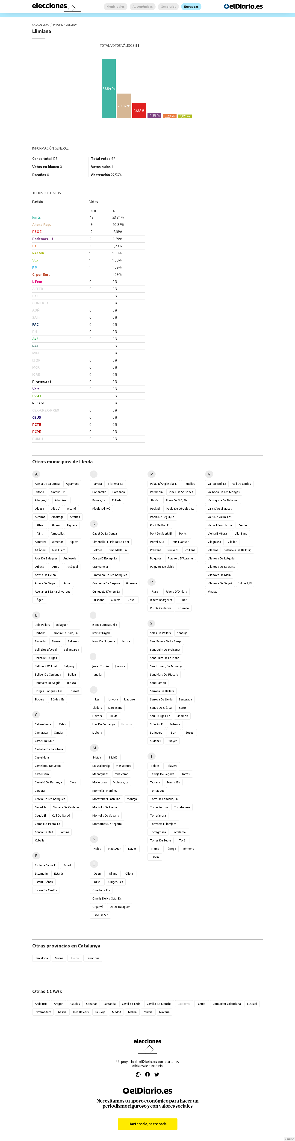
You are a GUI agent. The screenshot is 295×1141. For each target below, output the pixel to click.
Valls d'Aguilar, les (220, 508)
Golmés (97, 550)
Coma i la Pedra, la (47, 824)
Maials (97, 757)
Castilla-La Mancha (159, 1004)
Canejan (59, 732)
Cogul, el (40, 815)
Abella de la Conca (47, 483)
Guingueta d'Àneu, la (106, 591)
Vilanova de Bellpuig (237, 550)
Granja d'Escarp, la (104, 558)
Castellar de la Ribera (49, 749)
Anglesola (69, 558)
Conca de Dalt (44, 832)
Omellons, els (101, 890)
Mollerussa (99, 782)
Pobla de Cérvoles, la (180, 508)
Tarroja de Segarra (162, 774)
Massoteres (123, 766)
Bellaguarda (71, 649)
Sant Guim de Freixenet (165, 649)
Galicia (62, 1012)
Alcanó (71, 508)
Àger (40, 600)
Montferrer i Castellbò (106, 799)
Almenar (57, 542)
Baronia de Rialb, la (65, 633)
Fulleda (116, 500)
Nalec (97, 848)
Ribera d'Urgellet (161, 600)
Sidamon (182, 716)
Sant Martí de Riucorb (164, 674)
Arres (55, 566)
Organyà (97, 907)
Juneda (97, 674)
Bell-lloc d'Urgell (46, 649)
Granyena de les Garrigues (109, 575)
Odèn (97, 873)
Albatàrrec (61, 500)
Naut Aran (114, 848)
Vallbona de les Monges (224, 492)
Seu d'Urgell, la (160, 716)
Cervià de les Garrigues (50, 799)
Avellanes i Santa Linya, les (52, 591)
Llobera (97, 732)
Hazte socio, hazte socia (148, 1124)
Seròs (182, 707)
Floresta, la (115, 483)
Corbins (64, 832)
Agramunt (72, 483)
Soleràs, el (156, 724)
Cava (73, 782)
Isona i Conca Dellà (104, 624)
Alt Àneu (40, 550)
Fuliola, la (99, 500)
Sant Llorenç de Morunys (166, 666)
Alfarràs (75, 517)
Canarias (91, 1004)
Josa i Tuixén (100, 666)
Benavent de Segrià (47, 683)
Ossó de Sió (100, 915)
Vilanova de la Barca (221, 566)
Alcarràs (40, 517)
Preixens (173, 550)
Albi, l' (55, 508)
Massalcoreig (101, 766)
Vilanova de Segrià (220, 583)
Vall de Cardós (241, 483)
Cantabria (109, 1004)
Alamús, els (58, 492)
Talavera (171, 766)
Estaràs (59, 873)
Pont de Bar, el (159, 525)
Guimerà (131, 583)
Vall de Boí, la (217, 483)
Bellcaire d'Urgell (46, 658)
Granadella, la (118, 550)
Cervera (40, 790)
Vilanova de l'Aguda (221, 558)
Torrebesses (182, 807)
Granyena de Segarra (106, 583)
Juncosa (120, 666)
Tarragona (93, 958)
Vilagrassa (214, 542)
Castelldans (42, 757)
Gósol (131, 600)
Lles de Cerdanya (103, 724)
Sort (173, 732)
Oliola (129, 873)
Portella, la (157, 542)
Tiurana (155, 782)
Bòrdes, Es (57, 699)
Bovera (39, 699)
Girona (59, 958)
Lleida (114, 716)
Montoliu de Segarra (105, 815)
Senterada (185, 699)
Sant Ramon (158, 683)
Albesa (39, 508)
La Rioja (100, 1012)
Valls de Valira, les (220, 517)
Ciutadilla (41, 807)
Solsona (175, 724)
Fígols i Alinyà (101, 508)
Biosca (71, 683)
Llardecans (115, 707)
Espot (67, 865)
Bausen (57, 641)
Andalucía (41, 1004)
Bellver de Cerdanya (48, 674)
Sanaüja (182, 633)
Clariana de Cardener (66, 807)
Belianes (73, 641)
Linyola (113, 699)
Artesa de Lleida (45, 575)
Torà (182, 840)
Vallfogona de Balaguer (223, 500)
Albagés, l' (42, 500)
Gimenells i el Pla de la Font (110, 542)
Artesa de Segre (45, 583)
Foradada (118, 492)
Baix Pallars (42, 624)
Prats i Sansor (180, 542)
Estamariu (41, 873)
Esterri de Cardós (46, 890)
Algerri (55, 525)
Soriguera (156, 732)
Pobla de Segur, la (162, 517)
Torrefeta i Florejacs (163, 824)
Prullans (190, 550)
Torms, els (173, 782)
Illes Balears (81, 1012)
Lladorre (129, 699)
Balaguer (62, 624)
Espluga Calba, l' (45, 865)
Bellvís (72, 674)
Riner (183, 600)
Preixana (155, 550)
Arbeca (39, 566)
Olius (97, 882)
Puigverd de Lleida (162, 566)
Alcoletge (57, 517)
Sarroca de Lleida (161, 699)
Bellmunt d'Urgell (46, 666)
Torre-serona (159, 807)
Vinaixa (212, 591)
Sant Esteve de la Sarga (165, 641)
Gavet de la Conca (104, 533)
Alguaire (72, 525)
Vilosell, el (245, 583)
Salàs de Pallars (160, 633)
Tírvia (155, 857)
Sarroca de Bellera (162, 691)
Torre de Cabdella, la (164, 799)
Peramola (156, 492)
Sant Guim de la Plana (164, 658)
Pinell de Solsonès (181, 492)
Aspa (66, 583)
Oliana (113, 873)
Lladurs (97, 707)
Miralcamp (121, 774)
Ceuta (201, 1004)
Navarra (164, 1012)
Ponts (183, 533)
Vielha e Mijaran (218, 533)
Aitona (39, 492)
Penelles (189, 483)
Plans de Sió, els (176, 500)
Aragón (58, 1004)
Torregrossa (158, 832)
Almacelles (58, 533)
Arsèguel (72, 566)
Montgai (132, 799)
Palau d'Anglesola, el (163, 483)
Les (97, 699)
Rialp (155, 591)
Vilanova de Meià (219, 575)
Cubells (39, 840)
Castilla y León (131, 1004)
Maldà (113, 757)
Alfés (39, 525)
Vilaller (232, 542)
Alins (40, 533)
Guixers (115, 600)
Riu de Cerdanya (160, 608)
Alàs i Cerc (58, 550)
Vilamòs (213, 550)
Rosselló (183, 608)
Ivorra (126, 641)
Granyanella (100, 566)
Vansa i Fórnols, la (220, 525)
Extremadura (43, 1012)
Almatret (40, 542)
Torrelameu (179, 832)
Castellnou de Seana (48, 766)
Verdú (243, 525)
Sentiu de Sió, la (161, 707)
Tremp (155, 848)
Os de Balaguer (120, 907)
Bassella (40, 641)
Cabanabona (43, 724)
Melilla (132, 1012)
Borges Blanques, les (48, 691)
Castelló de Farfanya (48, 782)
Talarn (155, 766)
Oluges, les (115, 882)
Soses (189, 732)
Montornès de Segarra (107, 824)
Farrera (97, 483)
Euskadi (252, 1004)
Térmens (188, 848)
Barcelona (41, 958)
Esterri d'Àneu (44, 882)
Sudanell (155, 741)
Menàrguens (100, 774)
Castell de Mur (44, 741)
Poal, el (155, 508)
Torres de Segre (160, 840)
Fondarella (99, 492)
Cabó (62, 724)
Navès (132, 848)
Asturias (75, 1004)
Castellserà (42, 774)
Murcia (148, 1012)
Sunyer (172, 741)
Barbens (40, 633)
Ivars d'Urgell (101, 633)
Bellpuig (69, 666)
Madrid (116, 1012)
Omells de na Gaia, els (107, 898)
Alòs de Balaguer (46, 558)
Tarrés (185, 774)
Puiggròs (156, 558)
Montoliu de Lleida (104, 807)
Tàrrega (171, 848)
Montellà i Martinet (104, 790)
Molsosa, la (121, 782)
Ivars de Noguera (103, 641)
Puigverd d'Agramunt (181, 558)
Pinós (155, 500)
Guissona (98, 600)
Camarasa (41, 732)
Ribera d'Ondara (176, 591)
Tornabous (157, 790)
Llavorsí (97, 716)
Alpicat (74, 542)
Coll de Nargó (61, 815)
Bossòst (74, 691)
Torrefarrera (158, 815)
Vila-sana (241, 533)
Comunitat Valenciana (227, 1004)
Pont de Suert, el (161, 533)
